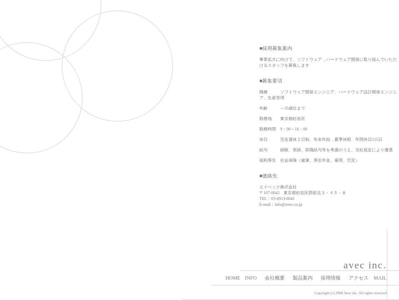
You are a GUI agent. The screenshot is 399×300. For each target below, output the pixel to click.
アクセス (359, 278)
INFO (251, 278)
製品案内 (303, 278)
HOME (233, 278)
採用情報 (331, 278)
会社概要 (275, 278)
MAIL (380, 278)
